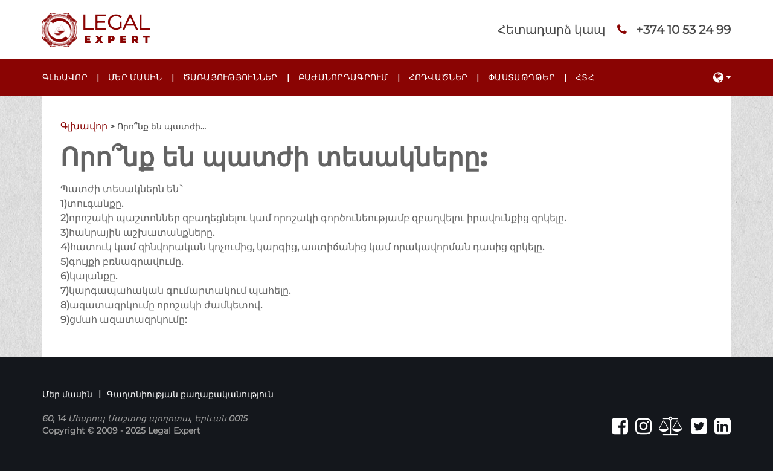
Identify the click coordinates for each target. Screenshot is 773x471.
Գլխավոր (65, 77)
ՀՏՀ (585, 77)
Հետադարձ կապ (551, 29)
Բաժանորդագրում (343, 77)
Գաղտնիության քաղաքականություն (190, 394)
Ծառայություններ (230, 77)
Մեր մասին (135, 77)
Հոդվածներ (438, 77)
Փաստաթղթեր (521, 77)
